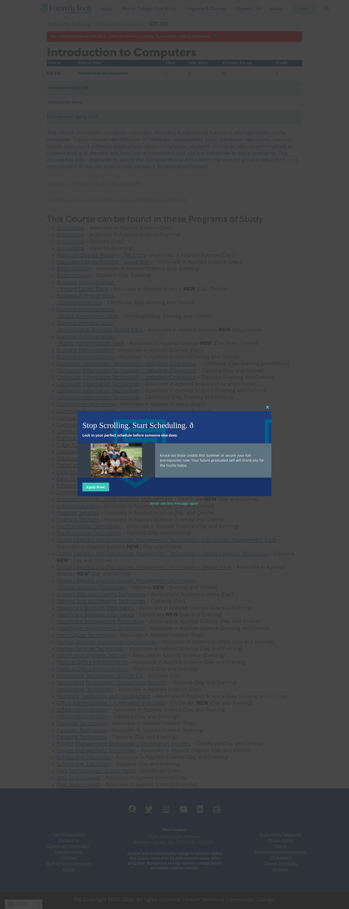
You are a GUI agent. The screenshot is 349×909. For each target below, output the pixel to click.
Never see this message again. (174, 503)
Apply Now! (95, 487)
